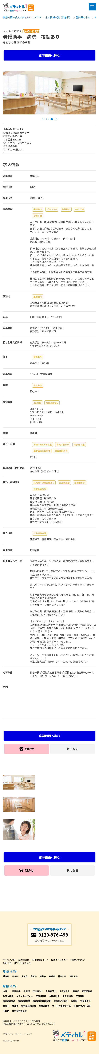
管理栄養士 (85, 1000)
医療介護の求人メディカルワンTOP (22, 17)
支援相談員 (54, 996)
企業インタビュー (59, 959)
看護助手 (16, 991)
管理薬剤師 (87, 991)
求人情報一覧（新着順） (58, 17)
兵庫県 (6, 976)
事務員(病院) (24, 1000)
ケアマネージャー (24, 996)
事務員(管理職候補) (42, 1000)
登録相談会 (23, 959)
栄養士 (6, 1005)
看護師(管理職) (61, 1000)
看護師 (26, 991)
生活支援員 (8, 996)
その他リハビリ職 (82, 1005)
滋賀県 (34, 976)
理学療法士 (38, 991)
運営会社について (22, 962)
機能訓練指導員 (28, 1005)
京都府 (43, 976)
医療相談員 (41, 996)
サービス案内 (9, 959)
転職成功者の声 (78, 959)
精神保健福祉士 (19, 1010)
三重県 (52, 976)
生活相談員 (67, 996)
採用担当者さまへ (40, 959)
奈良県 (15, 976)
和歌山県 (73, 976)
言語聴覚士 (64, 991)
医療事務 (80, 996)
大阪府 (24, 976)
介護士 (6, 991)
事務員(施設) (9, 1000)
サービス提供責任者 (61, 1005)
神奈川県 (62, 976)
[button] (43, 119)
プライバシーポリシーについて (17, 1034)
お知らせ (7, 962)
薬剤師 (76, 991)
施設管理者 (44, 1005)
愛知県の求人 (83, 17)
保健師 (74, 1000)
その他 (6, 1010)
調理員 (15, 1005)
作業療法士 (51, 991)
